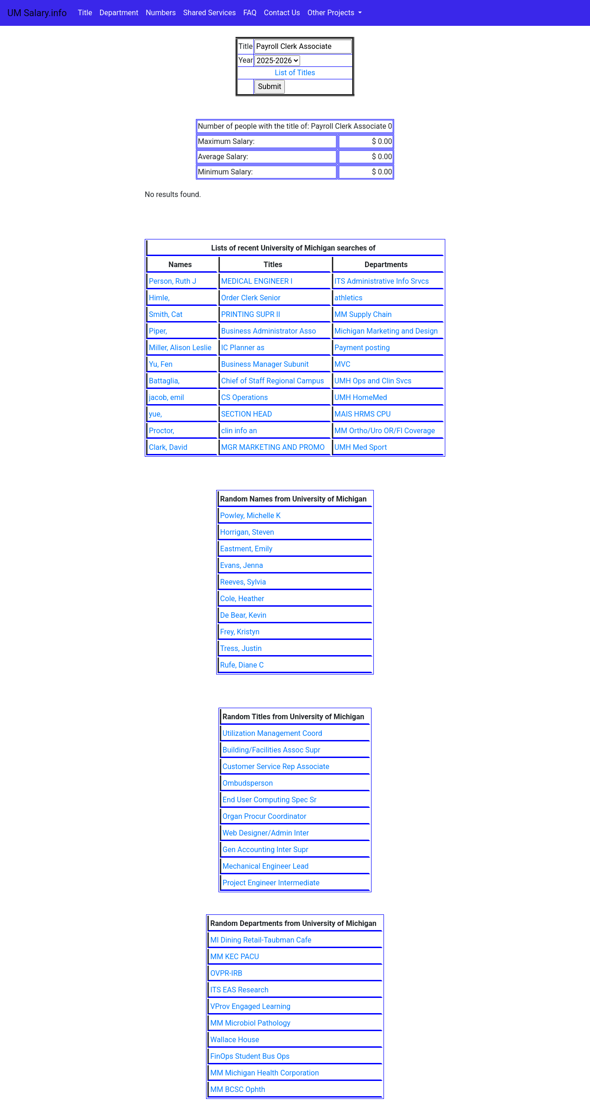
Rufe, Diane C (242, 665)
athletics (349, 297)
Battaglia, (164, 380)
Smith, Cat (166, 314)
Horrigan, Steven (247, 532)
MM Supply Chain (363, 314)
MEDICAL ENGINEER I (257, 281)
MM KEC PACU (234, 956)
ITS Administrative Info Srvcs (382, 281)
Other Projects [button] (331, 12)
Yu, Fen (160, 364)
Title (85, 12)
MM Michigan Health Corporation (264, 1072)
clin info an (239, 430)
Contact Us (282, 12)
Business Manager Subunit (265, 364)
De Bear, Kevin (243, 615)
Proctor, (161, 430)
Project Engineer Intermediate (271, 882)
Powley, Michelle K (250, 515)
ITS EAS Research (239, 989)
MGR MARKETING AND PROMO (273, 447)
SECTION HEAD (246, 414)
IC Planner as (243, 347)
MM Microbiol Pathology (250, 1023)
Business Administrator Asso (268, 331)
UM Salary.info (37, 12)
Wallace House (234, 1039)
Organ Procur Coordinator (265, 816)
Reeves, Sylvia (243, 582)
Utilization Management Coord (272, 733)
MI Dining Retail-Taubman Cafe (260, 940)
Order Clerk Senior (251, 297)
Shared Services (209, 12)
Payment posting (362, 347)
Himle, (159, 297)
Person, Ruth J (172, 281)
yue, (155, 414)
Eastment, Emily (246, 548)
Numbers (161, 12)
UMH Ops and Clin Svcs (373, 380)
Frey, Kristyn (240, 631)
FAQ (250, 12)
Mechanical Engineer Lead (266, 866)
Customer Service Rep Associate (276, 766)
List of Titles (295, 72)
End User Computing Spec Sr (270, 799)
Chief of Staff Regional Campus (272, 380)
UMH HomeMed (361, 397)
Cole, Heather (242, 598)
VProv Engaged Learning (250, 1006)
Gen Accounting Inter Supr (265, 849)
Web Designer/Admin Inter (266, 833)
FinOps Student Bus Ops (249, 1056)
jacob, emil (166, 397)
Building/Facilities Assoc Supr (271, 750)
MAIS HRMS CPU (363, 414)
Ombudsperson (248, 783)
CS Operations (244, 397)
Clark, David (168, 447)
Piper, (158, 331)
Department (119, 12)
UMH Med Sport (361, 447)
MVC (342, 364)
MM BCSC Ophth (237, 1089)
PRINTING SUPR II (250, 314)
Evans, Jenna (241, 565)
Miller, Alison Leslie (180, 347)
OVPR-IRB (226, 973)
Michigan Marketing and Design (386, 331)
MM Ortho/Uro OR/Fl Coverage (385, 430)
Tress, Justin (241, 648)
